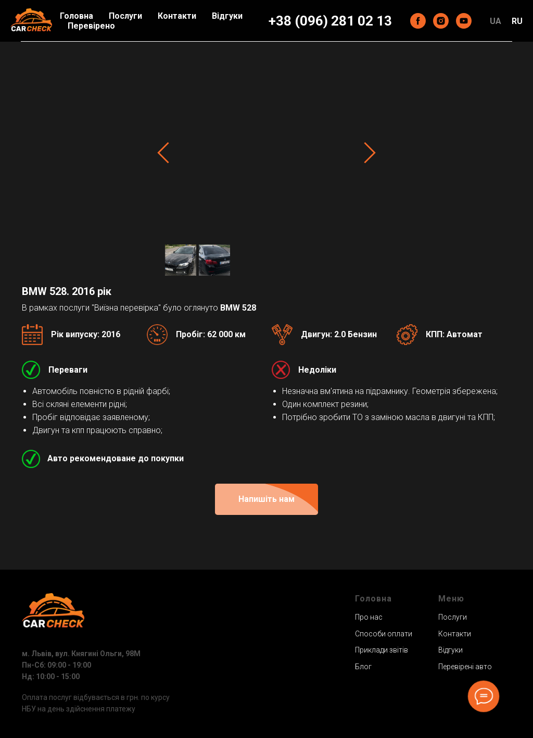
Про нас (369, 617)
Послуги (125, 16)
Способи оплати (383, 634)
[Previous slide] (163, 152)
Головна (76, 16)
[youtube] (464, 21)
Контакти (177, 16)
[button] (266, 499)
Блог (363, 666)
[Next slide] (370, 152)
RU (517, 21)
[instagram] (441, 21)
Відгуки (227, 16)
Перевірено (91, 26)
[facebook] (418, 21)
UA (495, 21)
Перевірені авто (465, 666)
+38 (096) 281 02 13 (330, 21)
